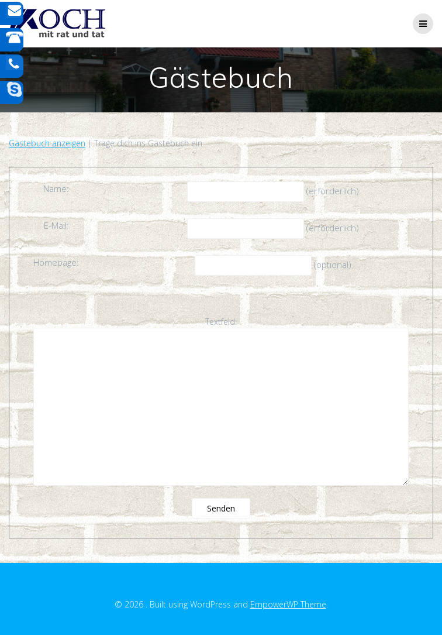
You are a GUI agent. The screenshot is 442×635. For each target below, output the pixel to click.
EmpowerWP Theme (288, 604)
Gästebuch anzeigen (47, 143)
